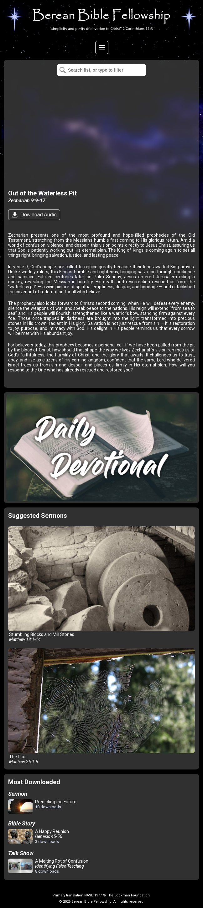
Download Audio (38, 214)
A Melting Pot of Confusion (48, 866)
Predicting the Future (42, 807)
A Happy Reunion (38, 836)
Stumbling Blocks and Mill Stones (101, 584)
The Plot (101, 706)
